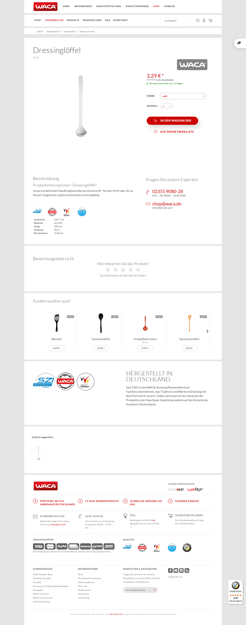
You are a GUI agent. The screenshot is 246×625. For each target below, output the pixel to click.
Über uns (82, 586)
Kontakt (37, 582)
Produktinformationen (89, 578)
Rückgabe (38, 590)
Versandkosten (116, 614)
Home (66, 6)
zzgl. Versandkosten (165, 79)
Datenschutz (84, 590)
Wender (56, 339)
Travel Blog (83, 597)
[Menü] (241, 582)
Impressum (83, 593)
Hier (153, 520)
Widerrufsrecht (41, 593)
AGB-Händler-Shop (43, 574)
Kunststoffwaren (137, 6)
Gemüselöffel (101, 339)
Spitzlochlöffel (189, 339)
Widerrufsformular (43, 597)
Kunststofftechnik (108, 6)
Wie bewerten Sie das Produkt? (123, 269)
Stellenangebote (86, 582)
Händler (169, 6)
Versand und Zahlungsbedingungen (51, 586)
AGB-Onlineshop (41, 601)
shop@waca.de (58, 524)
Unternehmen (83, 6)
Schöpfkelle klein (145, 340)
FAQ (80, 574)
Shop (156, 6)
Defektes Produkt (42, 578)
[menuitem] (38, 20)
